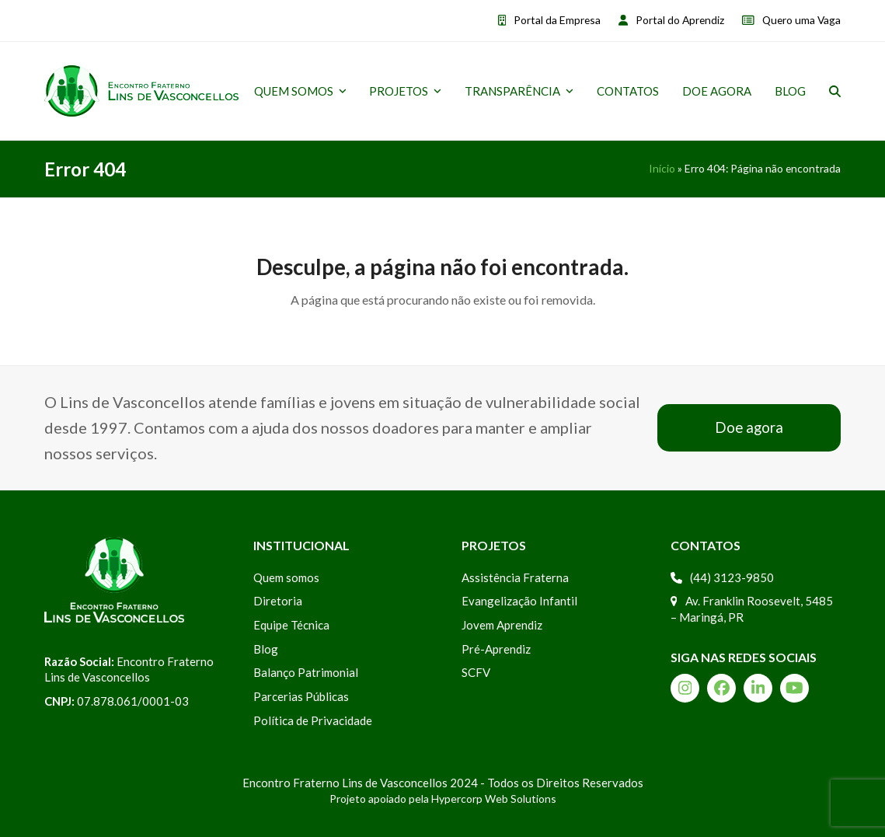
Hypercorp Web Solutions (493, 798)
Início (662, 168)
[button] (834, 90)
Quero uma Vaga (801, 19)
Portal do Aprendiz (680, 19)
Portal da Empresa (557, 19)
